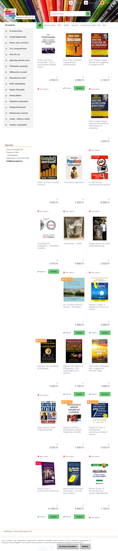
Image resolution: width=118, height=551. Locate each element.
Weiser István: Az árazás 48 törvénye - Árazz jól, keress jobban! (73, 490)
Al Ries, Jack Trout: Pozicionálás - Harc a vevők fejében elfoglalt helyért (46, 63)
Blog (104, 25)
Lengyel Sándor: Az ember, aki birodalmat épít (100, 244)
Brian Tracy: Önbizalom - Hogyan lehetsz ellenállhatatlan (73, 62)
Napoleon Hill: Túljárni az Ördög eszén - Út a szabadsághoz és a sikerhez (73, 369)
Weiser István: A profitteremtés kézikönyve (48, 489)
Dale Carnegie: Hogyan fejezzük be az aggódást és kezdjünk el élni (98, 62)
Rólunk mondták (50, 25)
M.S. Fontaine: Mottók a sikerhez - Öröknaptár (73, 305)
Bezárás (85, 546)
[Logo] (19, 13)
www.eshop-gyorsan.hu (23, 531)
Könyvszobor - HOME (73, 243)
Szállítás (66, 25)
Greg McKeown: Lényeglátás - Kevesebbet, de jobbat (48, 245)
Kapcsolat (75, 25)
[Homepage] (40, 25)
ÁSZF (59, 25)
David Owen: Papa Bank (74, 182)
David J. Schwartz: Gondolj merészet (48, 183)
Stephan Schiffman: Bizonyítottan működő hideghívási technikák (72, 429)
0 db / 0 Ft (109, 2)
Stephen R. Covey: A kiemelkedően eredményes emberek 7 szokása (98, 430)
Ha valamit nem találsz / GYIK (90, 25)
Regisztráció (92, 3)
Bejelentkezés (77, 3)
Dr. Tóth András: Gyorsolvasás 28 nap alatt (99, 183)
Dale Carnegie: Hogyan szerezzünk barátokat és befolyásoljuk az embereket (99, 124)
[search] (88, 14)
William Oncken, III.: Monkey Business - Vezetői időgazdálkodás (98, 490)
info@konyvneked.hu (14, 161)
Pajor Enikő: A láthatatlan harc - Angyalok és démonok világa (99, 368)
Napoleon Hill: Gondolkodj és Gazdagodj (48, 367)
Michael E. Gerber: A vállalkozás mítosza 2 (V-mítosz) (99, 306)
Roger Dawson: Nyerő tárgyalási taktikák (46, 428)
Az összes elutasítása (66, 546)
